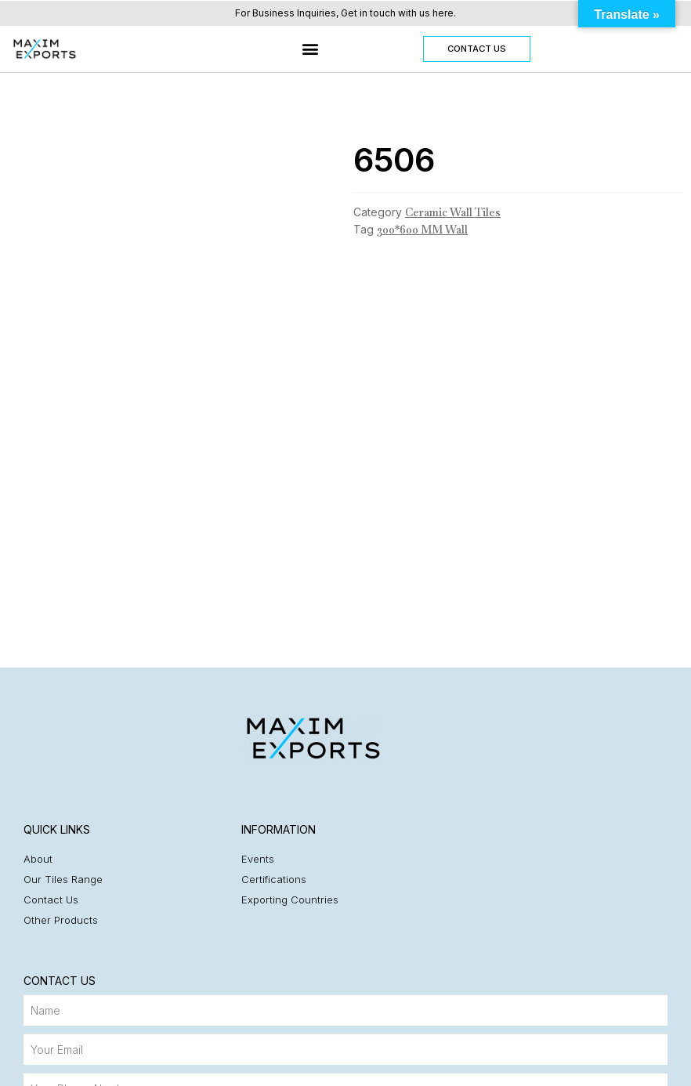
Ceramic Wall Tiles (453, 212)
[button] (311, 49)
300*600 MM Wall (422, 230)
